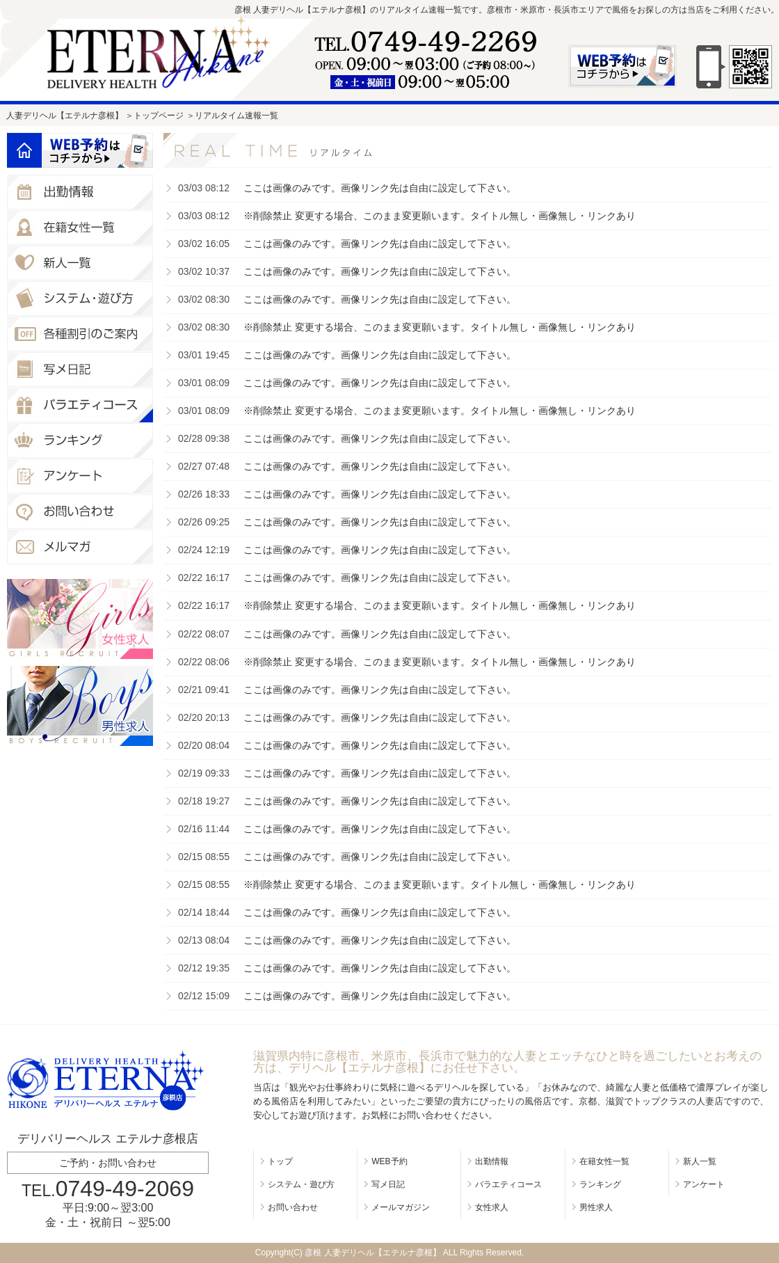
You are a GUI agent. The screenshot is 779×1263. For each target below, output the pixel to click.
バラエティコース (508, 1184)
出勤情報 (491, 1161)
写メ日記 (388, 1184)
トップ (280, 1161)
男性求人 (596, 1207)
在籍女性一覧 (604, 1161)
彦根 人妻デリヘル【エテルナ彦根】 (372, 1252)
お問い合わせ (293, 1207)
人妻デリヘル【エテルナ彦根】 (64, 115)
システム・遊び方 (301, 1184)
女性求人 (491, 1207)
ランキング (600, 1184)
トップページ (159, 115)
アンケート (704, 1184)
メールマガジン (400, 1207)
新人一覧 (699, 1161)
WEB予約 (389, 1161)
